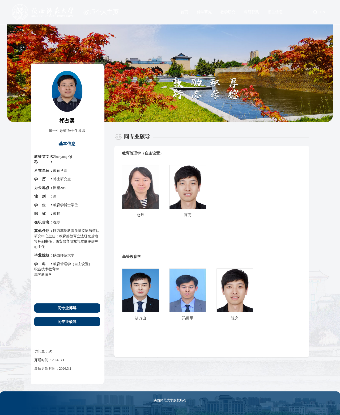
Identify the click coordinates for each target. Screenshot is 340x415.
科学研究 (204, 12)
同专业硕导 (67, 322)
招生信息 (275, 12)
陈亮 (187, 215)
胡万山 (140, 318)
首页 (184, 12)
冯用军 (187, 318)
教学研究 (227, 12)
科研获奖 (251, 12)
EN (322, 12)
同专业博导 (67, 308)
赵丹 (140, 215)
